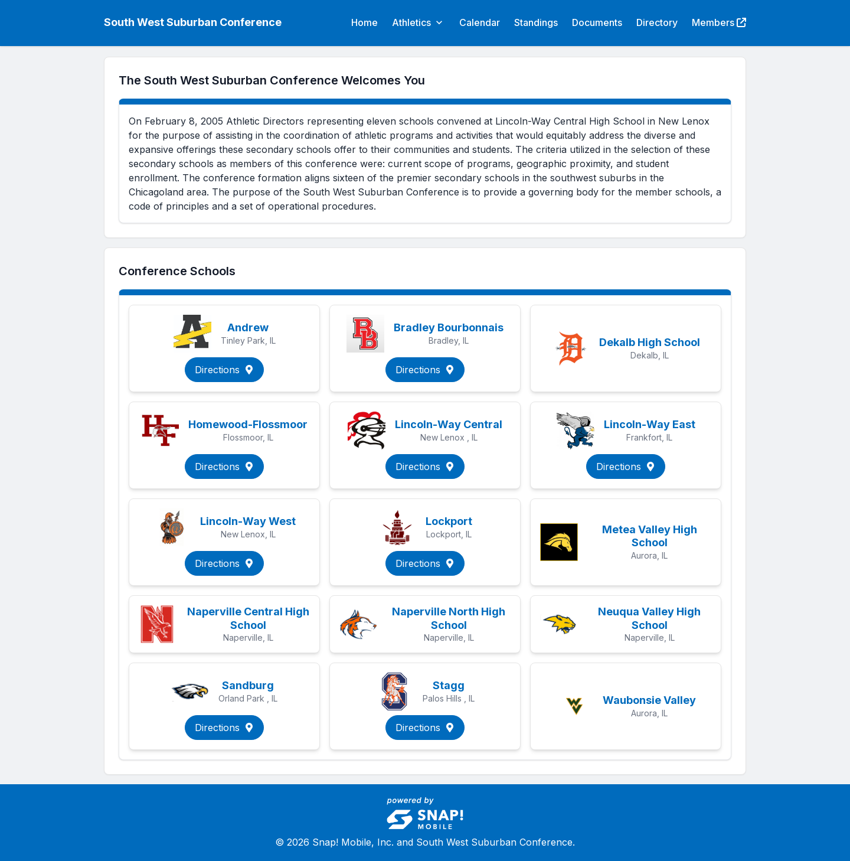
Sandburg (248, 685)
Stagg (449, 685)
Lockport (449, 521)
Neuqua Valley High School (649, 618)
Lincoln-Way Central (448, 424)
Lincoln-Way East (649, 424)
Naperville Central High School (248, 618)
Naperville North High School (448, 618)
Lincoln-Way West (248, 521)
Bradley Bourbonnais (449, 327)
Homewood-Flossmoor (248, 424)
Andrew (248, 327)
